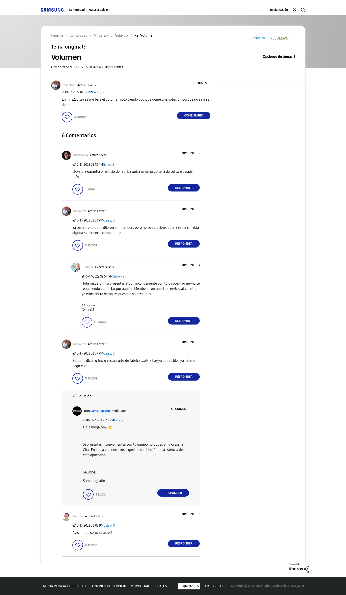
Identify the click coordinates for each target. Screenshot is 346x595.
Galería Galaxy (99, 10)
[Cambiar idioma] (189, 586)
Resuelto (258, 38)
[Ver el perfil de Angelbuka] (80, 155)
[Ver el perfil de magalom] (69, 85)
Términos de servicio (108, 586)
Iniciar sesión (279, 10)
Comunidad (77, 10)
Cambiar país (213, 586)
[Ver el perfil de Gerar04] (88, 267)
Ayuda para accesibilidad (64, 586)
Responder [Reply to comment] (184, 188)
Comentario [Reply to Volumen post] (193, 115)
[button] (203, 83)
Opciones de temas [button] (277, 56)
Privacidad (140, 586)
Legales (160, 586)
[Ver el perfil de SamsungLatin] (100, 411)
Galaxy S (98, 92)
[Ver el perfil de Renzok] (78, 516)
